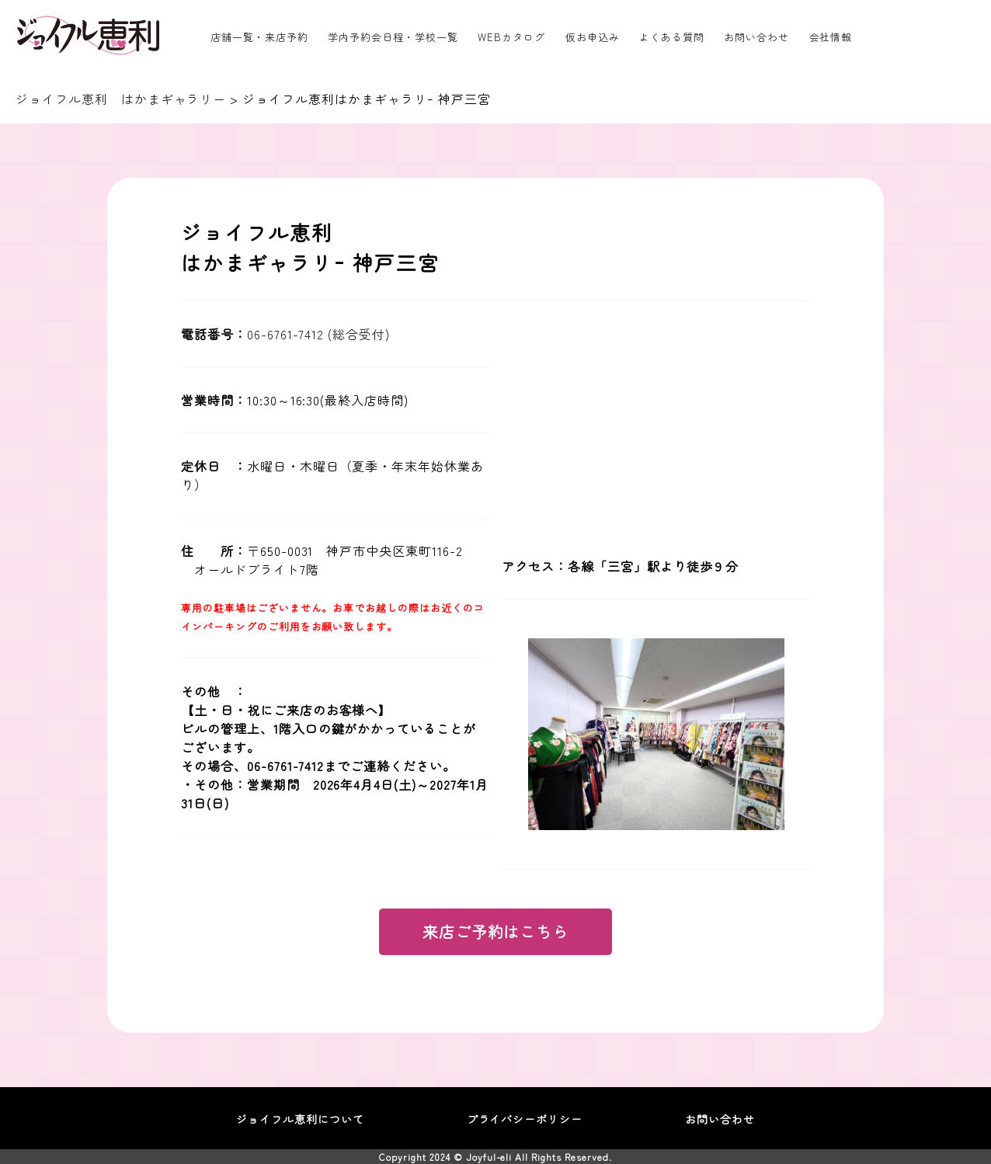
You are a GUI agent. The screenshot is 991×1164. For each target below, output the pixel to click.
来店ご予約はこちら (495, 931)
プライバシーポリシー (525, 1119)
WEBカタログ (511, 37)
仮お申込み (592, 37)
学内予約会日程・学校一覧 (393, 37)
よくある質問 (671, 37)
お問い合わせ (756, 37)
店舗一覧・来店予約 (259, 37)
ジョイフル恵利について (300, 1119)
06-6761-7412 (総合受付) (318, 334)
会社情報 (831, 37)
